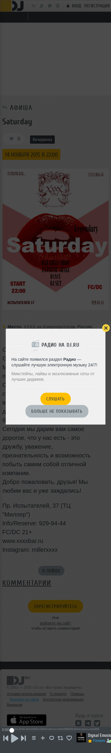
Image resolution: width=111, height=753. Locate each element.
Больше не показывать (56, 411)
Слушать (55, 399)
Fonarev (99, 741)
